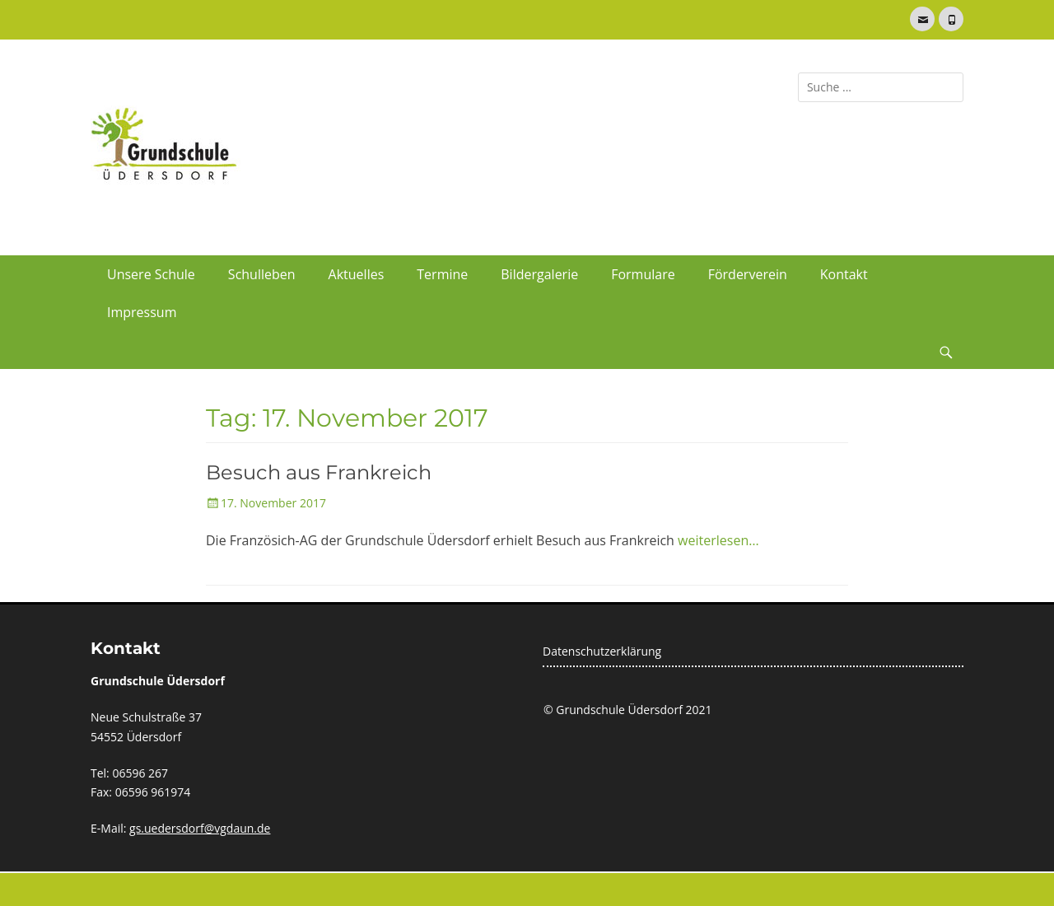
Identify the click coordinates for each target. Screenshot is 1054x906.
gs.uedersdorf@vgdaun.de (199, 828)
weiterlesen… (718, 540)
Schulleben (262, 274)
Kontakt (844, 274)
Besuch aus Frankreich (318, 472)
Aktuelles (357, 274)
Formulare (643, 274)
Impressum (141, 312)
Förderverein (747, 274)
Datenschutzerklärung (602, 651)
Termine (442, 274)
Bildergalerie (539, 274)
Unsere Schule (151, 274)
